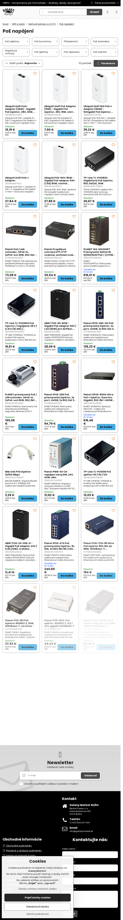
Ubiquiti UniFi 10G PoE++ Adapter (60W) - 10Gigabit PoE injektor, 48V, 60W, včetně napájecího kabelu (97, 112)
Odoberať (90, 775)
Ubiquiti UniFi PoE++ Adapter (17, 179)
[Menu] (117, 12)
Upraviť (49, 883)
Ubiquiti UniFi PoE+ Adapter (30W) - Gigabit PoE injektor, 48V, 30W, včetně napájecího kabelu (20, 112)
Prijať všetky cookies (37, 897)
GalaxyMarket (37, 871)
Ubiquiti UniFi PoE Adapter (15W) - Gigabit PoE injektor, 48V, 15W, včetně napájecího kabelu (60, 111)
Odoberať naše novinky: (60, 767)
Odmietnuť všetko (37, 906)
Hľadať (94, 12)
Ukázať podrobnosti (37, 914)
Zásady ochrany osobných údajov (37, 888)
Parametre (105, 63)
